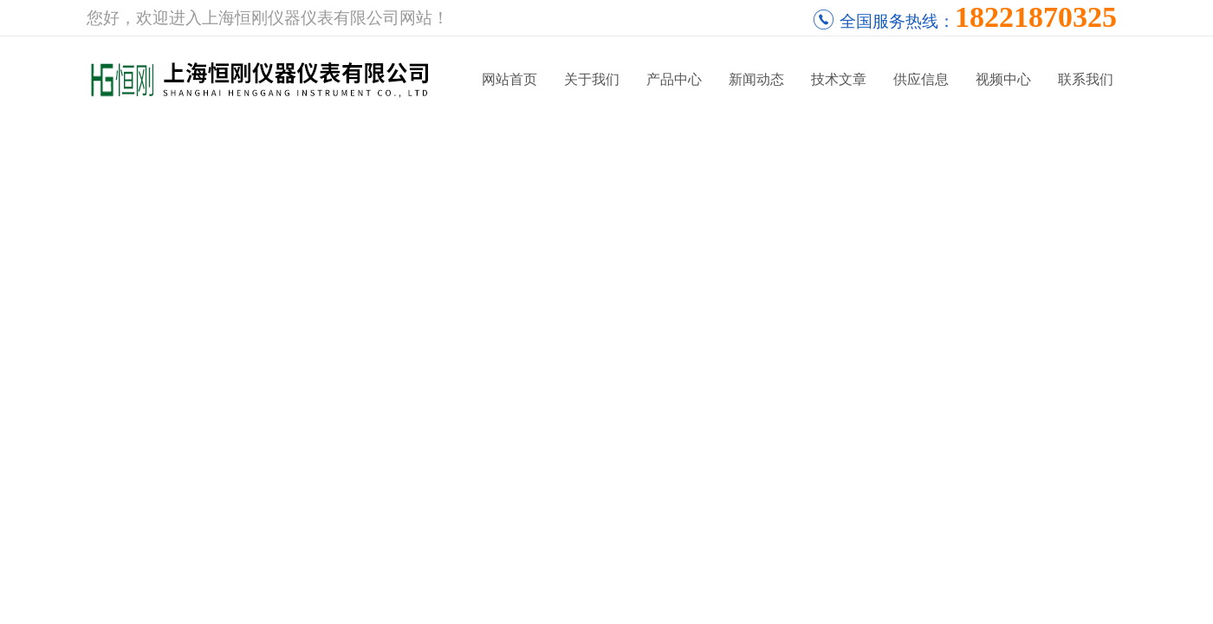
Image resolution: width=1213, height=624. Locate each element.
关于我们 (591, 79)
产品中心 (674, 79)
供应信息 (921, 79)
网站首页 (509, 79)
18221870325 (1036, 17)
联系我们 (1085, 79)
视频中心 (1003, 79)
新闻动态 (756, 79)
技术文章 (838, 79)
